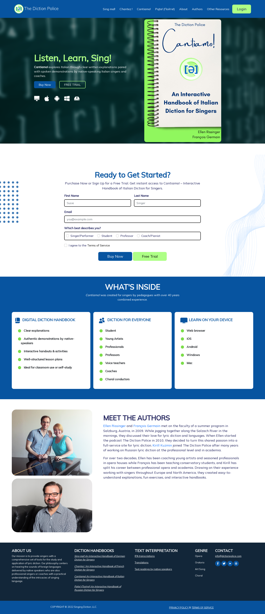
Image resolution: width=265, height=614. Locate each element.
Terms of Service (98, 245)
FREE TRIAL (72, 85)
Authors (197, 9)
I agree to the (89, 245)
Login (241, 9)
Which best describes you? (82, 228)
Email (68, 212)
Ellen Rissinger (114, 426)
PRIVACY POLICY (179, 607)
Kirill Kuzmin (162, 445)
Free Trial (150, 256)
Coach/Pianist (150, 236)
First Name (71, 195)
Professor (126, 236)
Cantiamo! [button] (144, 9)
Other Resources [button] (218, 9)
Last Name (141, 195)
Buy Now (45, 85)
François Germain (146, 426)
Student (107, 236)
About (183, 9)
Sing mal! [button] (109, 9)
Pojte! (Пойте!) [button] (165, 9)
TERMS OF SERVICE (203, 607)
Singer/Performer (81, 236)
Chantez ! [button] (126, 9)
